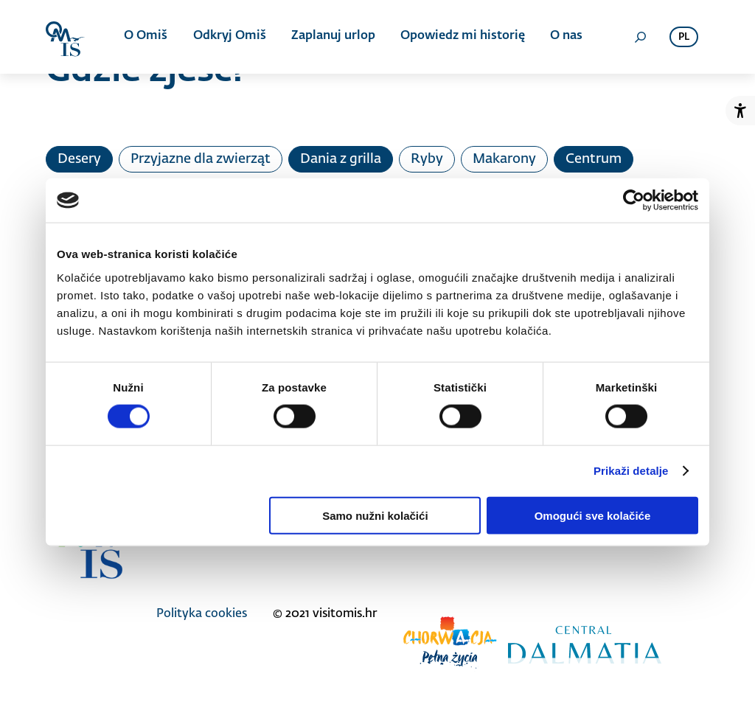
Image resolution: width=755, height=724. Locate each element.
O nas (566, 37)
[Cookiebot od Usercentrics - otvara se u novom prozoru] (633, 200)
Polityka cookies (201, 614)
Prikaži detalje (631, 470)
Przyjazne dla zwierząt (201, 159)
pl (683, 37)
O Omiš (146, 37)
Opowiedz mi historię (462, 37)
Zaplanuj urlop (333, 37)
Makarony (504, 159)
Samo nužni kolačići (375, 515)
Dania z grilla (340, 159)
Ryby (427, 159)
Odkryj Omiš (229, 37)
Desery (79, 159)
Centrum (594, 159)
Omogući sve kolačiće (593, 515)
